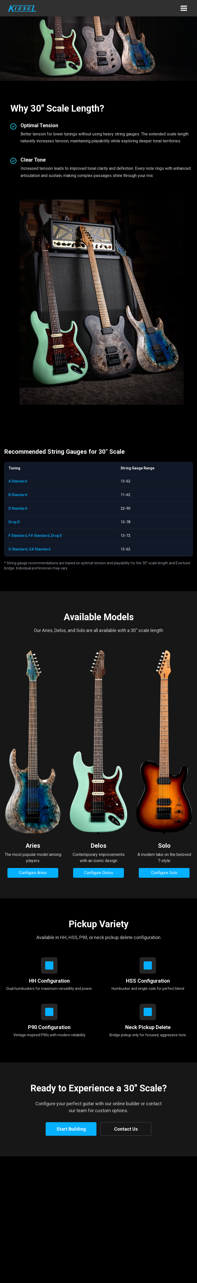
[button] (184, 8)
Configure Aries (33, 872)
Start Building (71, 1129)
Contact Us (126, 1129)
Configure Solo (164, 872)
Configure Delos (98, 872)
